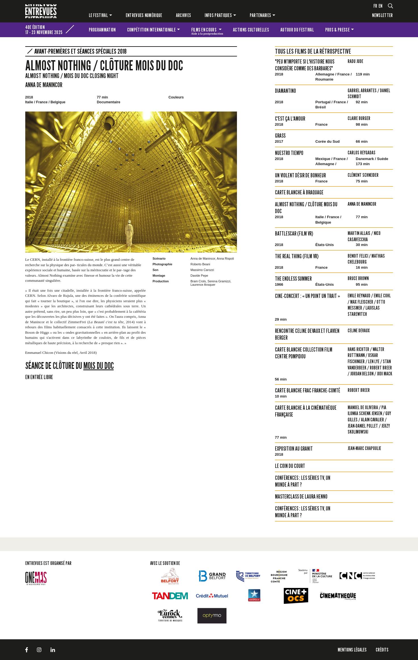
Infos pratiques (218, 15)
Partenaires (260, 15)
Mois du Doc (98, 365)
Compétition (151, 30)
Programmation (102, 30)
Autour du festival (297, 30)
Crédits (382, 650)
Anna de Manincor (43, 85)
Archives (183, 15)
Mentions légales (352, 650)
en (381, 6)
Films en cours (207, 31)
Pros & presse (337, 30)
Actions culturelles (251, 30)
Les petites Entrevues (385, 30)
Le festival (98, 15)
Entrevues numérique (144, 15)
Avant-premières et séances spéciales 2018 (80, 51)
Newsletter (382, 15)
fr (375, 6)
